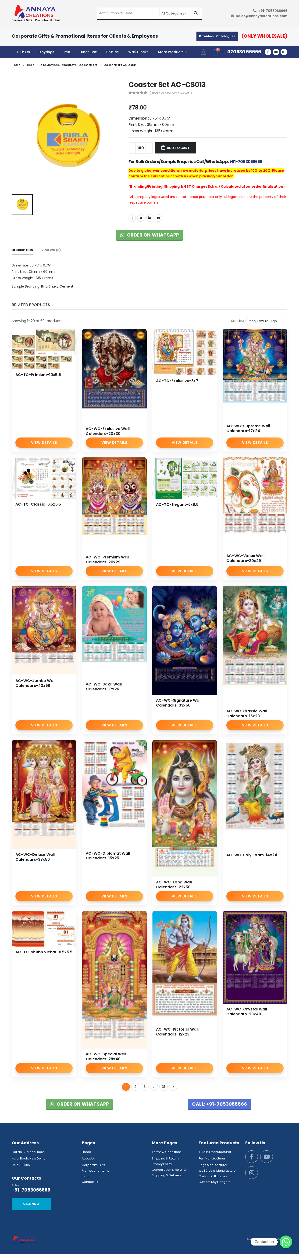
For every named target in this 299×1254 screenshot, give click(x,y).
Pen (67, 52)
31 (163, 1086)
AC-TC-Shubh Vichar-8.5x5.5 (43, 952)
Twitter (141, 218)
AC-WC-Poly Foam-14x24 (251, 855)
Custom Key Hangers (214, 1182)
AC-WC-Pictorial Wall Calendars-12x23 (177, 1032)
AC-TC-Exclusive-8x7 (177, 380)
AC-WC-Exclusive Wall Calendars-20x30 (108, 431)
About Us (88, 1158)
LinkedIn (149, 218)
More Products (171, 52)
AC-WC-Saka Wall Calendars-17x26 (104, 687)
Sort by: (237, 320)
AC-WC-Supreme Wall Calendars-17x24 (248, 428)
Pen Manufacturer (212, 1158)
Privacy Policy (162, 1164)
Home (86, 1152)
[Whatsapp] (286, 1242)
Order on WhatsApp (149, 235)
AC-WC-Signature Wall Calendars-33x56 (178, 703)
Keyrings (46, 52)
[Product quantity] (140, 148)
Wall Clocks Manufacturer (218, 1171)
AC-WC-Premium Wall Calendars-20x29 (107, 559)
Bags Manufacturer (213, 1165)
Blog (85, 1176)
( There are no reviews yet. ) (171, 93)
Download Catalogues (217, 36)
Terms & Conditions (167, 1152)
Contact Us (90, 1182)
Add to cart (178, 148)
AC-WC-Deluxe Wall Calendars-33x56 (35, 857)
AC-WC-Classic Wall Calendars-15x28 (246, 713)
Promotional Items (95, 1171)
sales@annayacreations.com (261, 16)
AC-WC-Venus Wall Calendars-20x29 (245, 558)
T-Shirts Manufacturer (215, 1152)
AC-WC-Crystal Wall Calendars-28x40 (246, 1011)
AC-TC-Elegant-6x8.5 (177, 504)
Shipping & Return (165, 1158)
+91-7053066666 (273, 10)
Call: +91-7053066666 (219, 1104)
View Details (44, 442)
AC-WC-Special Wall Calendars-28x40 (106, 1056)
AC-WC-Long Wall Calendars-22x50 (174, 884)
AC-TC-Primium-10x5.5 (38, 374)
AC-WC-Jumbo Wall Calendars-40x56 (35, 683)
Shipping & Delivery (166, 1175)
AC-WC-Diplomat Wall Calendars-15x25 (108, 856)
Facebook (132, 218)
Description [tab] (22, 250)
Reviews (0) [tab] (51, 250)
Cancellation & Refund (169, 1170)
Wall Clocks (138, 52)
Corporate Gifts (93, 1165)
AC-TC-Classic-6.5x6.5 (38, 504)
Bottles (112, 52)
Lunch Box (88, 52)
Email (158, 218)
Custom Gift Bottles (213, 1176)
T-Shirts (23, 52)
